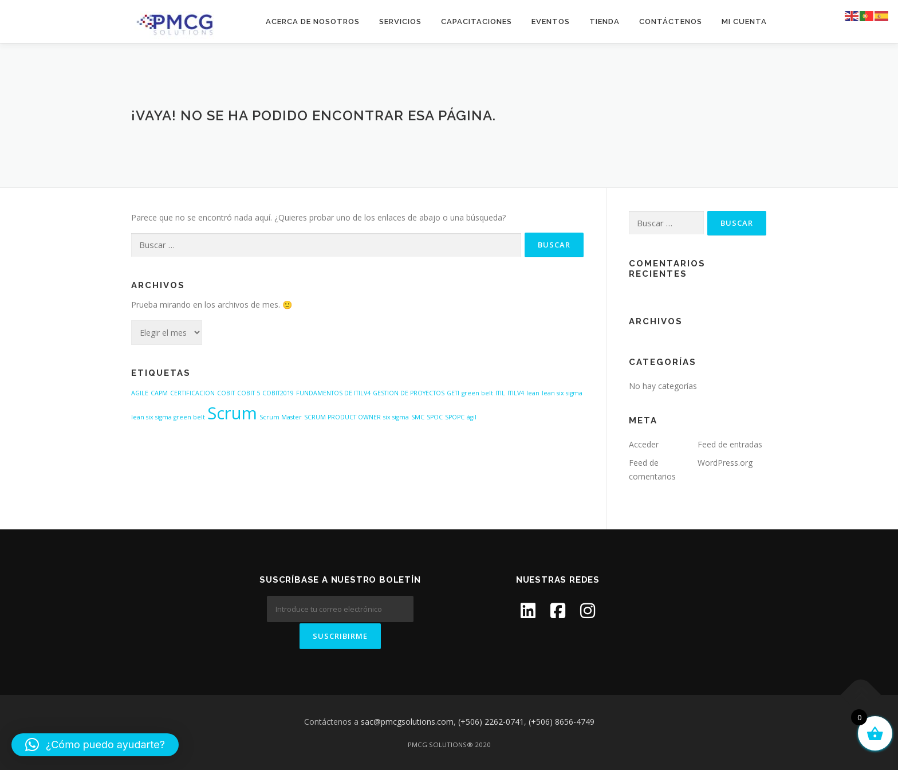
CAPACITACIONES (476, 21)
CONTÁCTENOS (670, 21)
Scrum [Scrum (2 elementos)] (232, 413)
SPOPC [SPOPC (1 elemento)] (454, 417)
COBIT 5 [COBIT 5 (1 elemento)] (248, 393)
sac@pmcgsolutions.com (407, 720)
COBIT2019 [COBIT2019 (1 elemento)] (278, 393)
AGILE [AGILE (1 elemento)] (139, 393)
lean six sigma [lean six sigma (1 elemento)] (562, 393)
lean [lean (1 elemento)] (532, 393)
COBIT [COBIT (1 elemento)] (226, 393)
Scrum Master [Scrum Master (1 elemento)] (280, 417)
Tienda (604, 21)
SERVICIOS (400, 21)
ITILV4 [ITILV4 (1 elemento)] (515, 393)
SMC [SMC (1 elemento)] (417, 417)
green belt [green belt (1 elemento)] (477, 393)
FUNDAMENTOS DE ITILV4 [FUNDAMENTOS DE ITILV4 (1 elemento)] (333, 393)
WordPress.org (725, 462)
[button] (95, 744)
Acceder (644, 444)
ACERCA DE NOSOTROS (313, 21)
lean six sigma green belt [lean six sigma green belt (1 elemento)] (168, 417)
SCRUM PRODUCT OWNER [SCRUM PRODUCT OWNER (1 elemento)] (342, 417)
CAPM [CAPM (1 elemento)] (159, 393)
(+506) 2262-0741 (491, 720)
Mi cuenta (744, 21)
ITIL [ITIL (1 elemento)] (500, 393)
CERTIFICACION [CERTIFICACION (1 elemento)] (192, 393)
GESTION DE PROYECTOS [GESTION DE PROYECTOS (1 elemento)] (408, 393)
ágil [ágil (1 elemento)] (471, 417)
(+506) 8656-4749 (561, 720)
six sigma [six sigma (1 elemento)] (396, 417)
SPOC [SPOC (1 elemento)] (435, 417)
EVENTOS (550, 21)
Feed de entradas (730, 444)
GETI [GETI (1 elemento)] (453, 393)
